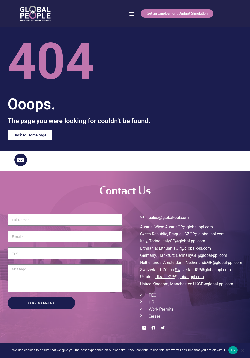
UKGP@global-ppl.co (211, 284)
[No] (242, 350)
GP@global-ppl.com (186, 276)
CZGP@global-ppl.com (204, 234)
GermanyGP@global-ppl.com (201, 255)
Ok (233, 350)
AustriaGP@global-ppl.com (189, 227)
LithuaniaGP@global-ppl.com (185, 248)
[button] (132, 13)
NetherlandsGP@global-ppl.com (214, 262)
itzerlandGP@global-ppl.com (203, 269)
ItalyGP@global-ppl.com (183, 241)
